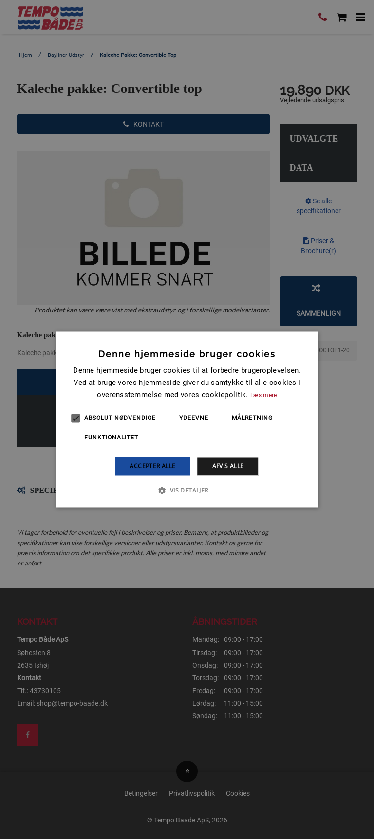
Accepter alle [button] (152, 466)
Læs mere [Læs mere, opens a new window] (263, 395)
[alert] (187, 419)
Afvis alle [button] (228, 466)
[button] (187, 490)
